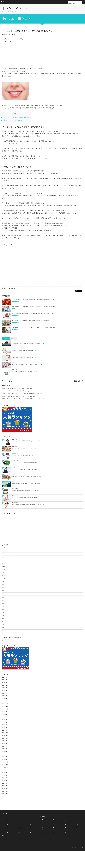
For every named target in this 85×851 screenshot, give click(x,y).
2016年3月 (4, 756)
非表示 (18, 114)
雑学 (17, 329)
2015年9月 (4, 770)
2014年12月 (5, 791)
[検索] (72, 3)
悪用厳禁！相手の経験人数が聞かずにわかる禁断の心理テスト (26, 448)
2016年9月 (4, 740)
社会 (3, 609)
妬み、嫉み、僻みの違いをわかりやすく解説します (23, 455)
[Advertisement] (62, 10)
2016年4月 (4, 754)
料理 (3, 600)
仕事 (3, 581)
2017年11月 (5, 706)
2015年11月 (5, 764)
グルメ (14, 301)
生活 (3, 606)
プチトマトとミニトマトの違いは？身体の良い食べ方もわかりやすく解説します (33, 299)
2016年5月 (4, 751)
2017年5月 (4, 722)
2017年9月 (4, 711)
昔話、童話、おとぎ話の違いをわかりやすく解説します (24, 476)
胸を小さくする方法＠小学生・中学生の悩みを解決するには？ (26, 504)
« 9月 (3, 835)
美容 (3, 612)
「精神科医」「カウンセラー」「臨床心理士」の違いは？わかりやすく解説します (33, 327)
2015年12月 (5, 762)
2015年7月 (4, 775)
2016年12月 (5, 733)
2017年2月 (4, 727)
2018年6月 (4, 687)
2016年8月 (4, 743)
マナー (3, 575)
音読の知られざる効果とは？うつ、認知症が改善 (23, 350)
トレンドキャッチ (15, 8)
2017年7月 (4, 717)
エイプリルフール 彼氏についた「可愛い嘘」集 (22, 497)
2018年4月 (4, 693)
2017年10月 (5, 709)
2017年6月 (4, 719)
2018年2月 (4, 698)
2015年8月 (4, 772)
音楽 (3, 631)
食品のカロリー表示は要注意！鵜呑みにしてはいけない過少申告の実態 (30, 320)
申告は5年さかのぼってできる (12, 120)
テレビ (3, 566)
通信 (3, 624)
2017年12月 (5, 703)
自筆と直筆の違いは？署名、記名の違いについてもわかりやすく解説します (20, 396)
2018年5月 (4, 690)
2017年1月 (4, 730)
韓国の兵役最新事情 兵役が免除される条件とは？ (23, 490)
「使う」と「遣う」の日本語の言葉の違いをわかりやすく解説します (27, 440)
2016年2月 (4, 759)
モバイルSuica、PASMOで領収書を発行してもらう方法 (24, 462)
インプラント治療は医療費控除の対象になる (16, 117)
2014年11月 (5, 793)
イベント (4, 547)
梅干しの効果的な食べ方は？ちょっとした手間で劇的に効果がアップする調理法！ (33, 313)
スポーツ (4, 560)
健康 (18, 301)
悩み (3, 594)
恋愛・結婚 (5, 591)
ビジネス (4, 569)
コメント (6, 288)
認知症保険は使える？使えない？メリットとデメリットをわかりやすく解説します (33, 306)
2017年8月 (4, 714)
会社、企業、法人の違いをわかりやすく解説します (23, 371)
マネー (3, 578)
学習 (3, 587)
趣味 (3, 618)
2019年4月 (4, 682)
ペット (3, 572)
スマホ (3, 563)
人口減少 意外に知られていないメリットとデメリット (24, 483)
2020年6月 (4, 679)
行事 (3, 615)
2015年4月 (4, 780)
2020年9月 (4, 677)
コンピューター (6, 554)
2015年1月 (4, 788)
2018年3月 (4, 695)
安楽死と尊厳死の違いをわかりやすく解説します (23, 357)
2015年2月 (4, 786)
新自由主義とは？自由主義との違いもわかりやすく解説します (26, 364)
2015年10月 (5, 767)
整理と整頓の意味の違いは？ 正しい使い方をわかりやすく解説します (19, 388)
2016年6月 (4, 748)
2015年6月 (4, 778)
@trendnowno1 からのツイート (9, 640)
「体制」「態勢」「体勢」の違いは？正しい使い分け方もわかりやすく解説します (22, 393)
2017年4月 (4, 725)
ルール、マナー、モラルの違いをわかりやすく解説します (25, 469)
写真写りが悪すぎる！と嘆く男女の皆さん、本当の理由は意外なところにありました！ (23, 399)
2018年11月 (5, 685)
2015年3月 (4, 783)
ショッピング (5, 557)
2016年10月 (5, 738)
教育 (3, 597)
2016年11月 (5, 735)
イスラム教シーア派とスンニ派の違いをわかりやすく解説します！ (27, 343)
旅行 (3, 603)
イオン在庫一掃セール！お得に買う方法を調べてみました (16, 391)
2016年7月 (4, 746)
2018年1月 (4, 701)
